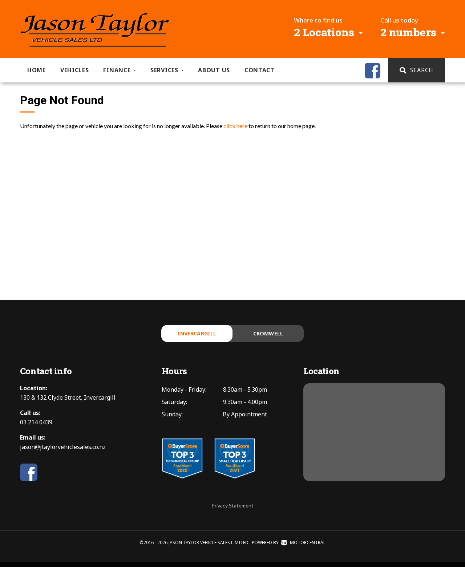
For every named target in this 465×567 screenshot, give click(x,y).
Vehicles (74, 70)
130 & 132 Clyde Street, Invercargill (68, 402)
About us (214, 70)
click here (235, 125)
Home (36, 70)
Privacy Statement (232, 510)
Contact (259, 70)
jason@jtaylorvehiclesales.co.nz (63, 452)
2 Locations (324, 32)
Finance (119, 70)
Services (166, 70)
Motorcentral (303, 547)
